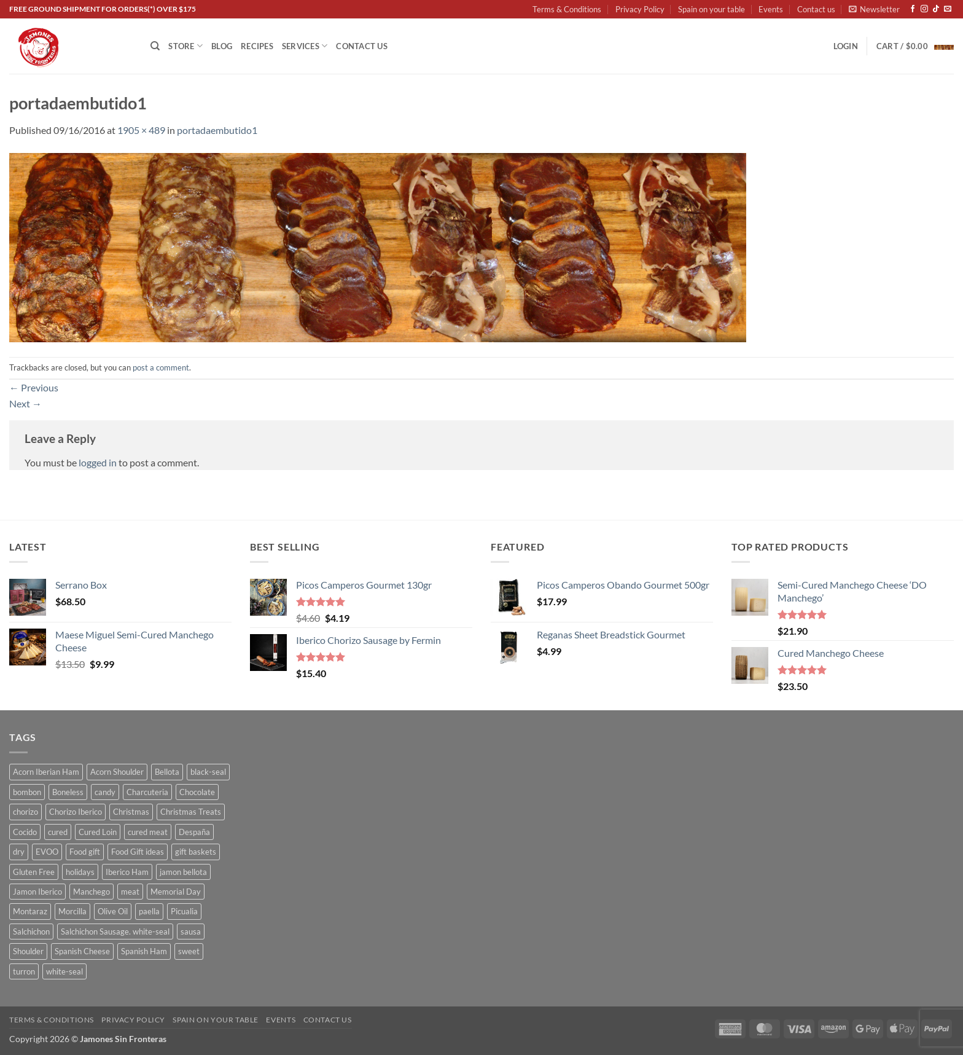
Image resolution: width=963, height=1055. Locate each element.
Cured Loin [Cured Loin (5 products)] (98, 832)
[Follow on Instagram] (924, 9)
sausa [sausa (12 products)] (191, 931)
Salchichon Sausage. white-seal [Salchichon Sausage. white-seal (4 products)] (115, 931)
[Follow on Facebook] (912, 9)
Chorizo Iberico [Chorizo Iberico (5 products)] (75, 812)
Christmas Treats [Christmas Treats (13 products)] (190, 812)
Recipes (257, 46)
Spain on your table (711, 9)
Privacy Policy (640, 9)
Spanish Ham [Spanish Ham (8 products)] (144, 951)
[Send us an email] (947, 9)
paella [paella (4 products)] (149, 911)
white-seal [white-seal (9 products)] (64, 971)
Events (770, 9)
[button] (874, 9)
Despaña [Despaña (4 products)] (194, 832)
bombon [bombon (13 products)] (27, 792)
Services (305, 46)
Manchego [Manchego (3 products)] (91, 891)
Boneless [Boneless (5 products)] (68, 792)
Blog (221, 46)
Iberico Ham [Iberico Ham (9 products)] (127, 872)
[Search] (155, 46)
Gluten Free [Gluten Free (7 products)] (34, 872)
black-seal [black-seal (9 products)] (208, 772)
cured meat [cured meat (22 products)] (148, 832)
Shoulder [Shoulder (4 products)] (28, 951)
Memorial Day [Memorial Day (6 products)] (175, 891)
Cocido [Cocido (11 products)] (25, 832)
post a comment (161, 367)
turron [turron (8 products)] (24, 971)
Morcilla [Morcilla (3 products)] (72, 911)
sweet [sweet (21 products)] (189, 951)
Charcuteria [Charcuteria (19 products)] (147, 792)
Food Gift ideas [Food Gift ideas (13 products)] (137, 852)
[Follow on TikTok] (936, 9)
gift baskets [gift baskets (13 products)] (195, 852)
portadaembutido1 (217, 130)
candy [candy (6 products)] (105, 792)
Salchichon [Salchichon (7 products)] (31, 931)
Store (185, 46)
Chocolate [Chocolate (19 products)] (197, 792)
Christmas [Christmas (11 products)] (131, 812)
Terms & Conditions (566, 9)
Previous (33, 387)
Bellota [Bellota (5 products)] (167, 772)
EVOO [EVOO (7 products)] (47, 852)
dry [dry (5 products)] (19, 852)
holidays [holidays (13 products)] (80, 872)
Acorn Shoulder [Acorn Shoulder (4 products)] (117, 772)
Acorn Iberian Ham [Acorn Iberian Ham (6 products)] (46, 772)
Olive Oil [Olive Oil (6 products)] (113, 911)
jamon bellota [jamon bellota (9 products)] (183, 872)
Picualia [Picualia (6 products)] (184, 911)
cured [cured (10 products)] (58, 832)
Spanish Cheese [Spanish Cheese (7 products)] (82, 951)
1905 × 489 (141, 130)
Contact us (816, 9)
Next (25, 403)
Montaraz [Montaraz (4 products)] (30, 911)
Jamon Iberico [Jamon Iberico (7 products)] (37, 891)
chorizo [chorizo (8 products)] (25, 812)
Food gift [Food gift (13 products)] (84, 852)
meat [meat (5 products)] (130, 891)
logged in (98, 462)
